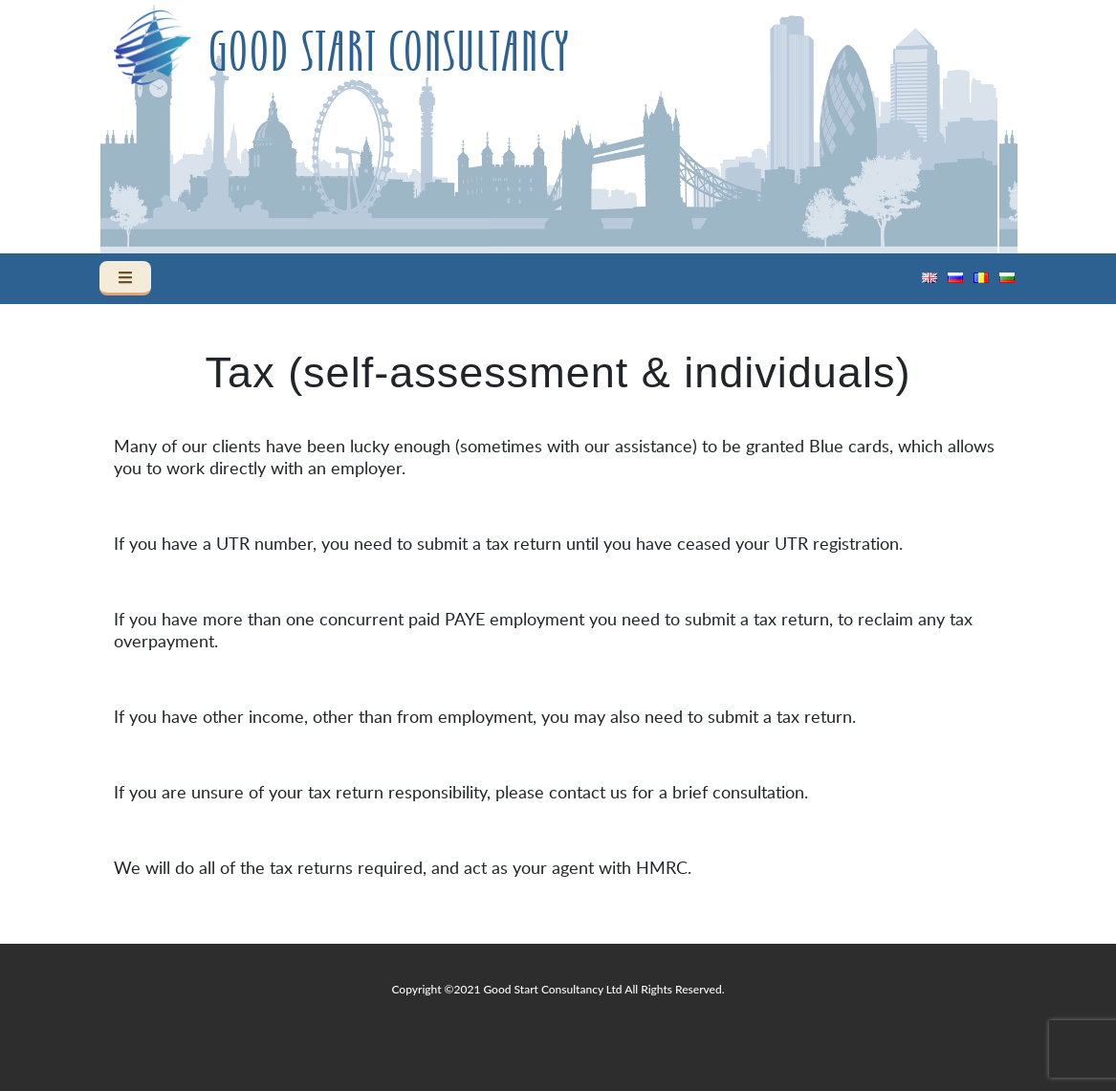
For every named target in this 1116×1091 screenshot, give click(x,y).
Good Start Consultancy (388, 53)
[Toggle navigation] (125, 278)
